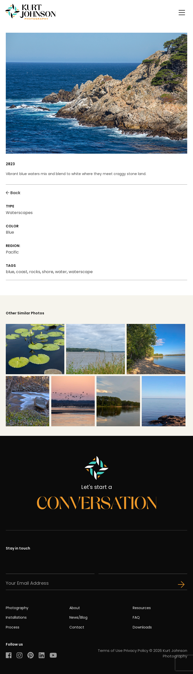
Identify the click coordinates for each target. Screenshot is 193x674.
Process (12, 627)
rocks (34, 272)
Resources (142, 607)
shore (47, 272)
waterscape (81, 272)
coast (21, 272)
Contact (76, 627)
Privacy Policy (136, 650)
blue (10, 272)
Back (13, 193)
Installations (16, 617)
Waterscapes (19, 213)
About (74, 607)
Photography (17, 607)
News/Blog (78, 617)
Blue (10, 232)
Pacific (12, 252)
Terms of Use (110, 650)
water (61, 272)
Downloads (142, 627)
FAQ (136, 617)
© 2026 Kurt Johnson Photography (168, 653)
